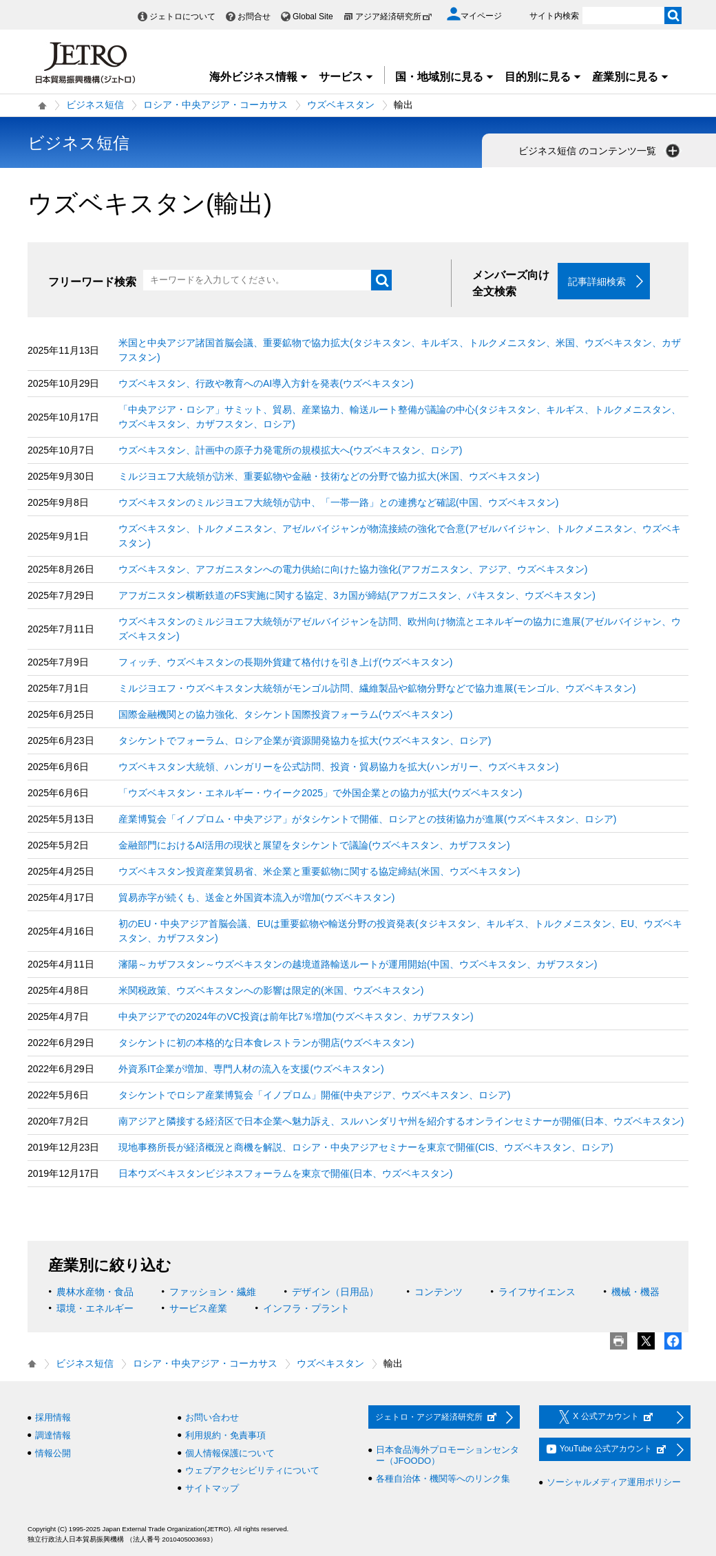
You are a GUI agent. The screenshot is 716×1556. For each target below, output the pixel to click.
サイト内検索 (554, 16)
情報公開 (53, 1453)
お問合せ (254, 16)
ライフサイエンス (537, 1292)
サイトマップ (212, 1488)
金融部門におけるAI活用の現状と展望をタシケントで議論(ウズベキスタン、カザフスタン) (314, 845)
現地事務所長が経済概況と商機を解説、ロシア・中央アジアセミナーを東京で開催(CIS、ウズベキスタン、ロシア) (365, 1147)
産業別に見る (630, 77)
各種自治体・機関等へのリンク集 (443, 1478)
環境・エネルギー (95, 1308)
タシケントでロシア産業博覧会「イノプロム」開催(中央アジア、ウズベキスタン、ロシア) (314, 1095)
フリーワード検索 (92, 282)
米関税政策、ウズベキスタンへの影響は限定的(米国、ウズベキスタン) (270, 991)
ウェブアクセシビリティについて (252, 1471)
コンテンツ (438, 1292)
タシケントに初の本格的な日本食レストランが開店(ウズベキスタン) (266, 1043)
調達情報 (53, 1436)
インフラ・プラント (306, 1308)
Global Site (313, 16)
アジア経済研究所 (393, 16)
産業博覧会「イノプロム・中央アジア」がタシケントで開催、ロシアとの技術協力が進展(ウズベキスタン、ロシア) (367, 819)
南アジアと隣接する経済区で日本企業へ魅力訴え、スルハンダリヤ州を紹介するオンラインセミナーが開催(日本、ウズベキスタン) (401, 1121)
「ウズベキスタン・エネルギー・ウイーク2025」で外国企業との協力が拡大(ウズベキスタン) (320, 793)
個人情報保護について (230, 1453)
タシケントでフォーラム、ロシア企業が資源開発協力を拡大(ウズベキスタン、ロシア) (304, 741)
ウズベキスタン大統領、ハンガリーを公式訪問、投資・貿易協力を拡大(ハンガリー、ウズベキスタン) (338, 767)
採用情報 (53, 1418)
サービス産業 (198, 1308)
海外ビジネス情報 (258, 77)
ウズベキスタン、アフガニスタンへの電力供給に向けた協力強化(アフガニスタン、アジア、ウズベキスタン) (352, 569)
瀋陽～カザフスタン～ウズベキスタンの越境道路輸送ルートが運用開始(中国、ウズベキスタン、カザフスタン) (357, 964)
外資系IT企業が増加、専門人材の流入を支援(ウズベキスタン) (251, 1069)
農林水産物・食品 (95, 1292)
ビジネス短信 (95, 104)
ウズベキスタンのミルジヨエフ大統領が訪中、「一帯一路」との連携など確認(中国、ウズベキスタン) (338, 503)
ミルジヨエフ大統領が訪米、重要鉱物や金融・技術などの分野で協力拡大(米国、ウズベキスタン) (328, 476)
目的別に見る (543, 77)
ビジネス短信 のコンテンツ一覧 (600, 150)
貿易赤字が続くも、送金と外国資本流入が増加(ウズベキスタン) (256, 898)
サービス (346, 77)
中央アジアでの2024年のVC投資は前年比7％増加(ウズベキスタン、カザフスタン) (296, 1017)
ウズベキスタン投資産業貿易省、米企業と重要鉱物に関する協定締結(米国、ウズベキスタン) (319, 871)
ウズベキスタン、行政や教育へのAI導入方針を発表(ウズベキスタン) (266, 384)
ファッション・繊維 (212, 1292)
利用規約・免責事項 (225, 1436)
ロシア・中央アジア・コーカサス (215, 104)
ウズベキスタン (341, 104)
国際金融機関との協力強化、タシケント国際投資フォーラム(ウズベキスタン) (285, 715)
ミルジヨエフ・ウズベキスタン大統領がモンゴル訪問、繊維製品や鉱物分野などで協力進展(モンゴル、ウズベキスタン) (376, 688)
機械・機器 (635, 1292)
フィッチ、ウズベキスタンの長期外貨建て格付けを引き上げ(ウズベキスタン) (285, 662)
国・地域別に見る (444, 77)
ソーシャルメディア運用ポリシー (614, 1483)
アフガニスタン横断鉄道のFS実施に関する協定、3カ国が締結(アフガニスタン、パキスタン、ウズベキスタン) (357, 595)
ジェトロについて (182, 16)
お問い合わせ (212, 1418)
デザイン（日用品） (335, 1292)
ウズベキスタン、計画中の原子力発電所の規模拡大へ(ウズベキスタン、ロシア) (290, 450)
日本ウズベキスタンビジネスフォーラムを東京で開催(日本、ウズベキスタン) (285, 1174)
